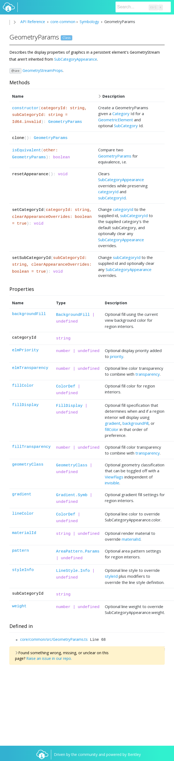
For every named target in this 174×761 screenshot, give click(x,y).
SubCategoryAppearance (75, 59)
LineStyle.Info (73, 571)
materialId (24, 533)
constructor (25, 108)
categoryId (108, 191)
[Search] (143, 7)
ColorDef (65, 386)
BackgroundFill (73, 315)
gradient (112, 423)
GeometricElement (115, 119)
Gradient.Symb (71, 495)
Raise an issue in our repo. (49, 658)
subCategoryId (112, 197)
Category (120, 113)
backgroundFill (29, 314)
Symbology (89, 21)
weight (19, 606)
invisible (112, 482)
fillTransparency (31, 447)
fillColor (23, 385)
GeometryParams (65, 122)
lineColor (23, 513)
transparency (147, 374)
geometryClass (27, 464)
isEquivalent (26, 150)
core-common (62, 21)
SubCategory (126, 125)
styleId (111, 576)
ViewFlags (114, 477)
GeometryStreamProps (43, 70)
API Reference (32, 21)
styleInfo (23, 570)
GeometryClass (71, 465)
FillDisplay (69, 406)
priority (116, 356)
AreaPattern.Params (77, 551)
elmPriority (25, 350)
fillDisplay (25, 405)
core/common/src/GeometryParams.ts (54, 639)
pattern (20, 550)
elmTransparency (30, 368)
